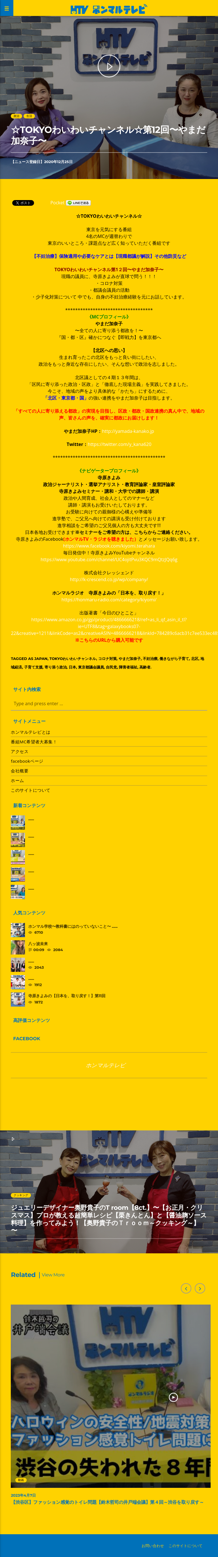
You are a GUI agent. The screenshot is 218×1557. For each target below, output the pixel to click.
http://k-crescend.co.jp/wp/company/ (109, 579)
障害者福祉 (128, 667)
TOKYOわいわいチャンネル (72, 658)
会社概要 (19, 771)
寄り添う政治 (56, 667)
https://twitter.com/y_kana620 (119, 444)
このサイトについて (30, 790)
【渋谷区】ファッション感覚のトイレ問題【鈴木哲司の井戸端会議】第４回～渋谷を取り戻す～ (107, 1502)
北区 (194, 658)
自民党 (111, 667)
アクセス (19, 751)
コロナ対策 (107, 658)
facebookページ (27, 761)
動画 (21, 1480)
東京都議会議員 (91, 667)
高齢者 (144, 667)
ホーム (17, 780)
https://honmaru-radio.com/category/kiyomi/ (109, 600)
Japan (40, 658)
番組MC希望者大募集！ (34, 741)
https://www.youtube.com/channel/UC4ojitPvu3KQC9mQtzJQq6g (109, 559)
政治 (16, 116)
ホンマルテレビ (105, 1065)
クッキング (21, 1195)
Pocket (57, 202)
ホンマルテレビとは (30, 732)
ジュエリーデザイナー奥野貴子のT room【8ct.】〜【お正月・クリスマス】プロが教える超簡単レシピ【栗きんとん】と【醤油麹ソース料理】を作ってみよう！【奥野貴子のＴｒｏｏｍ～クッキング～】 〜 (109, 1219)
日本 (72, 667)
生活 (29, 116)
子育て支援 (33, 667)
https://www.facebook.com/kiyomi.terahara (109, 546)
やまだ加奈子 (130, 658)
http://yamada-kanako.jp (128, 431)
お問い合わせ (153, 1545)
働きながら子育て (174, 658)
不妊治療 (150, 658)
